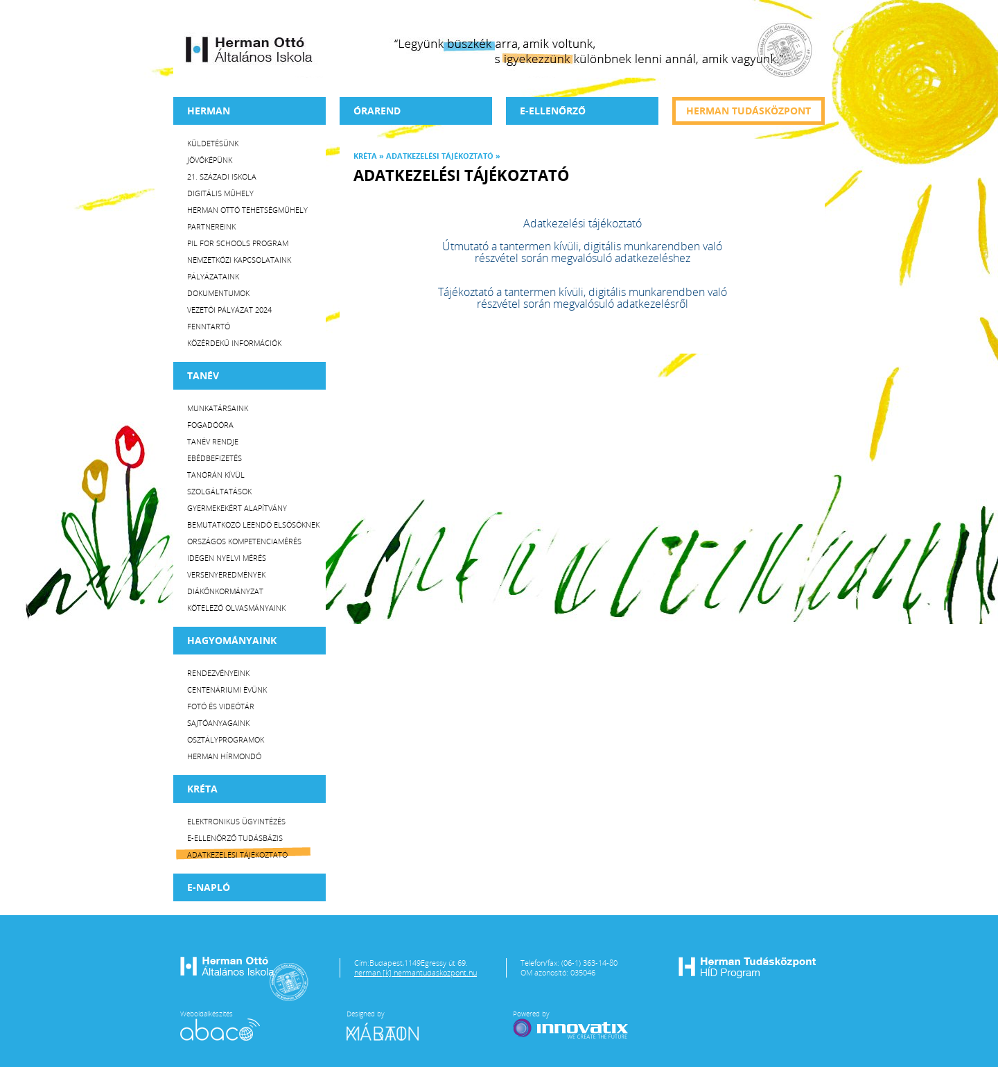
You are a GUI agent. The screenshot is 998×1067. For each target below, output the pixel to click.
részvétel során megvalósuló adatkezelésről (582, 303)
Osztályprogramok (225, 739)
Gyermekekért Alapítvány (237, 508)
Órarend (377, 110)
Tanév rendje (212, 441)
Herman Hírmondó (224, 756)
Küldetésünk (212, 143)
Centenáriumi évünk (227, 689)
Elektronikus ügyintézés (236, 821)
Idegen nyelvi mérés (226, 558)
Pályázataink (213, 276)
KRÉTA (202, 788)
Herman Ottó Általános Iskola (249, 49)
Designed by (391, 1025)
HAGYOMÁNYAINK (232, 640)
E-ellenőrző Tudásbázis (235, 838)
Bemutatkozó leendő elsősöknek (253, 524)
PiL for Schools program (237, 243)
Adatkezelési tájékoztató (237, 854)
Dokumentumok (218, 293)
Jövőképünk (209, 160)
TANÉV (203, 375)
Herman (208, 110)
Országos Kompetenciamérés (244, 541)
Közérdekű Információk (234, 343)
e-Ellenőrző (553, 110)
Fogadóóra (210, 424)
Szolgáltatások (219, 491)
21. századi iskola (221, 176)
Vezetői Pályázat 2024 (229, 309)
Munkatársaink (217, 408)
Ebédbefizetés (214, 458)
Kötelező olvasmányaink (236, 607)
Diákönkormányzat (225, 591)
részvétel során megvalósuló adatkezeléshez (582, 258)
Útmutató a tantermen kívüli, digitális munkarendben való (582, 246)
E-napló (208, 887)
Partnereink (211, 226)
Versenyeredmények (226, 574)
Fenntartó (208, 326)
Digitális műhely (220, 193)
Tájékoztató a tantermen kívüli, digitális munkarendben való (582, 292)
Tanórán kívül (216, 474)
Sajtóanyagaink (218, 723)
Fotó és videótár (220, 706)
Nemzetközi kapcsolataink (239, 259)
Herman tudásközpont (748, 110)
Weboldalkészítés (220, 1025)
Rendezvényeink (218, 673)
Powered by (572, 1025)
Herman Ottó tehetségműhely (247, 210)
